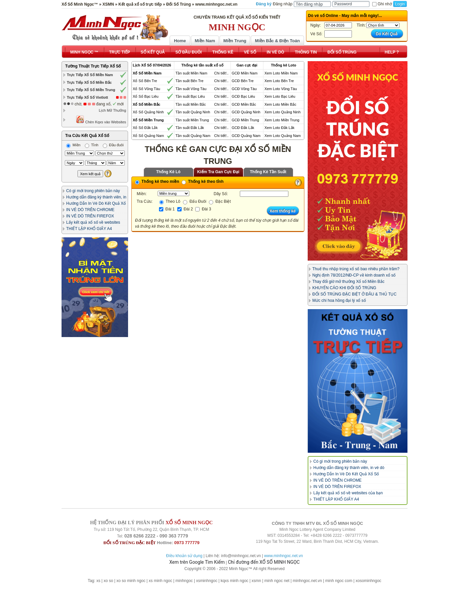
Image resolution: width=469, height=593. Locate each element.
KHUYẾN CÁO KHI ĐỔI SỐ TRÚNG (344, 288)
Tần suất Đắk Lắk (189, 128)
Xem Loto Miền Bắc (280, 104)
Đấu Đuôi (194, 201)
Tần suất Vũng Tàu (190, 89)
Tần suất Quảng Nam (192, 136)
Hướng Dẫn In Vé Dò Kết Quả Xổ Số (346, 474)
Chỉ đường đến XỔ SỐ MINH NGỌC (264, 562)
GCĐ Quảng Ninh (246, 112)
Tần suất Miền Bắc (190, 104)
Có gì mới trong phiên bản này (93, 190)
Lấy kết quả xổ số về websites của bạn (348, 493)
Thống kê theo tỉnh (203, 181)
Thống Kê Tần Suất (268, 172)
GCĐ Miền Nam (245, 73)
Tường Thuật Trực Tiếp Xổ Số (93, 66)
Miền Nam (205, 40)
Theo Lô (169, 201)
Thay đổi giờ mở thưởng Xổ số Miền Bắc (348, 281)
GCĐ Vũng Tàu (244, 89)
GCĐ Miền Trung (245, 120)
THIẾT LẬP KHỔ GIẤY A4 (89, 228)
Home (180, 40)
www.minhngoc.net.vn (283, 555)
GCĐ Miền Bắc (244, 104)
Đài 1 (167, 209)
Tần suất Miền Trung (192, 120)
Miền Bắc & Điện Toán (277, 40)
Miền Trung (234, 40)
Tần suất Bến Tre (189, 81)
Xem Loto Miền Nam (281, 73)
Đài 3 (203, 209)
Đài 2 (185, 209)
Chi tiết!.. (221, 73)
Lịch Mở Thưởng (112, 110)
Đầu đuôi (113, 145)
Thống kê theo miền (157, 181)
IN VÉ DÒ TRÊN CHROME (90, 209)
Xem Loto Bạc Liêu (279, 96)
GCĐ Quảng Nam (246, 136)
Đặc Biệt (220, 201)
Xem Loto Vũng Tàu (280, 89)
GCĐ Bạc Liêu (243, 96)
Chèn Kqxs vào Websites (101, 119)
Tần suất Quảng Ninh (192, 112)
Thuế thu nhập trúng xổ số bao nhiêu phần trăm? (355, 269)
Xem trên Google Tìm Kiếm (197, 562)
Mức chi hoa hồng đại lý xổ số (339, 300)
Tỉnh (91, 145)
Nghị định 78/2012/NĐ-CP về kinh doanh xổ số (353, 275)
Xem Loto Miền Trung (281, 120)
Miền (73, 145)
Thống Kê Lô (168, 172)
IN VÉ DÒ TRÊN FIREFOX (90, 216)
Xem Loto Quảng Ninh (282, 112)
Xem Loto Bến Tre (279, 81)
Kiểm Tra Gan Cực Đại (218, 172)
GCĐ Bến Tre (243, 81)
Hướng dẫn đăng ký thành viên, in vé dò (348, 467)
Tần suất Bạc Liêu (190, 96)
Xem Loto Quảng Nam (282, 136)
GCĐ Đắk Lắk (243, 128)
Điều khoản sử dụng (184, 555)
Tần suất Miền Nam (191, 73)
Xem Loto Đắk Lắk (279, 128)
